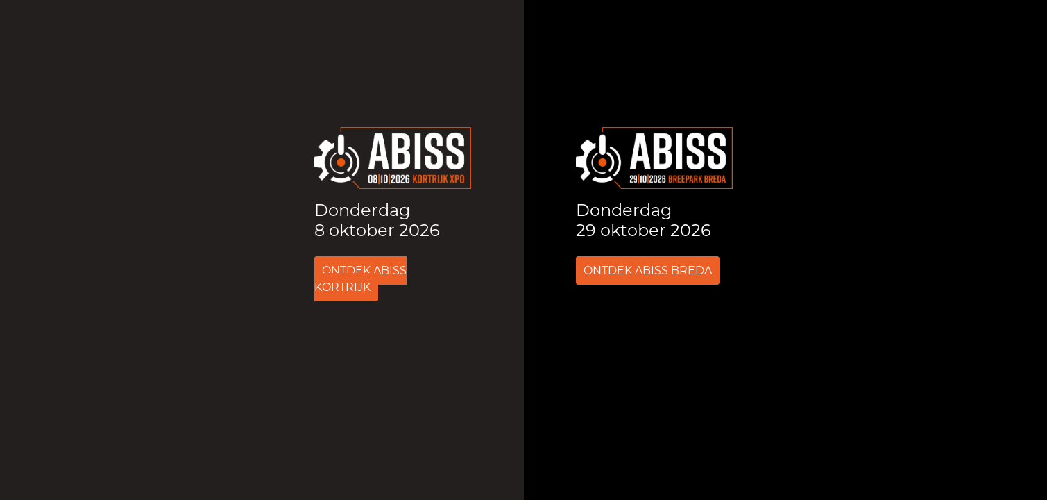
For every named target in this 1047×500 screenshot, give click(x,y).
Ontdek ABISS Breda (648, 270)
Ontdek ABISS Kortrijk (360, 279)
